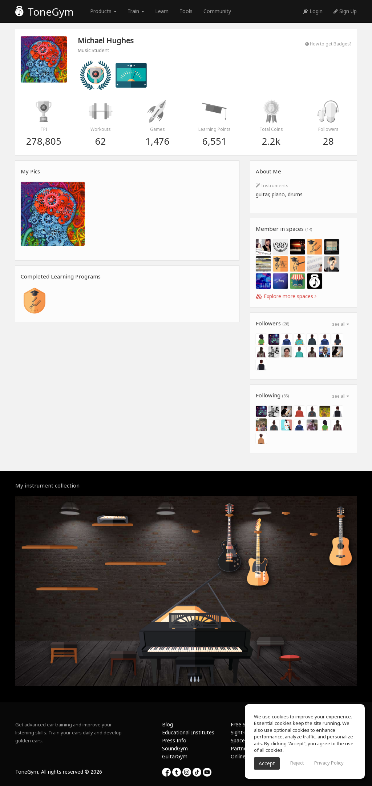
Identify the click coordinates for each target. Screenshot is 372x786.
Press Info (174, 740)
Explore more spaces (286, 296)
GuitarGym (174, 756)
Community (217, 11)
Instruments (272, 185)
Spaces (239, 740)
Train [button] (136, 11)
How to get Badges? (328, 44)
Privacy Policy (329, 762)
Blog (167, 724)
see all (340, 324)
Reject (297, 762)
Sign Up (345, 11)
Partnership (244, 748)
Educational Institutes (188, 732)
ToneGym (44, 12)
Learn (162, 11)
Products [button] (103, 11)
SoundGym (175, 748)
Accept (267, 763)
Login (313, 11)
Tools (186, 11)
